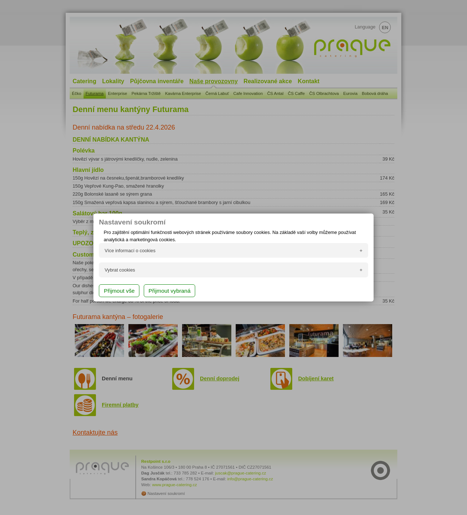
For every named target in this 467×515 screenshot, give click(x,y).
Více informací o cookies (130, 250)
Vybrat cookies (120, 270)
